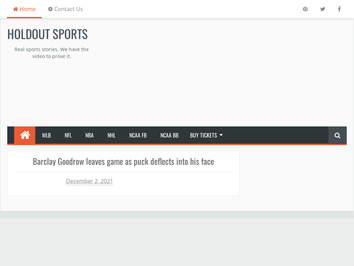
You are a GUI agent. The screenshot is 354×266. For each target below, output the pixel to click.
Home (24, 9)
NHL (111, 135)
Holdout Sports (47, 33)
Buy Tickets (203, 135)
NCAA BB (169, 135)
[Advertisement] (236, 73)
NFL (68, 135)
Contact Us (65, 9)
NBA (89, 135)
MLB (46, 135)
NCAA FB (138, 135)
